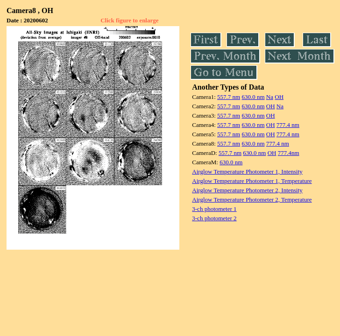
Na (269, 96)
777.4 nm (287, 124)
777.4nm (288, 152)
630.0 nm (252, 96)
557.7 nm (228, 96)
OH (279, 96)
